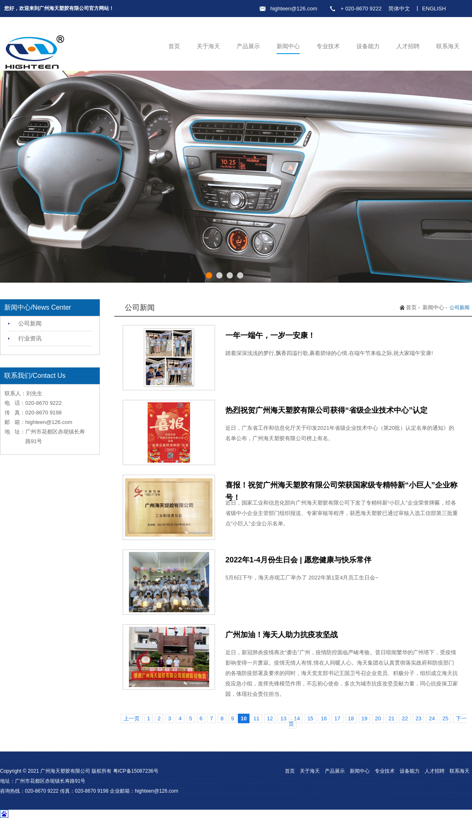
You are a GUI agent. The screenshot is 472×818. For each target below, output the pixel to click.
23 (418, 718)
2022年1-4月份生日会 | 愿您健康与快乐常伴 (298, 560)
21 (391, 718)
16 (324, 718)
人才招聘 (408, 46)
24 (432, 718)
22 (405, 718)
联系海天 (448, 46)
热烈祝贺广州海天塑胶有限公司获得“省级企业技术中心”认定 (326, 410)
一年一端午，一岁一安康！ (270, 335)
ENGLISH (434, 8)
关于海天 (208, 46)
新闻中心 (288, 46)
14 (297, 718)
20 (378, 718)
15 (310, 718)
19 (364, 718)
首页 (174, 46)
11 (256, 718)
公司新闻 (30, 323)
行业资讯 (30, 338)
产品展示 (248, 46)
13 (283, 718)
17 (337, 718)
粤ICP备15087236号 (135, 771)
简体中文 (399, 8)
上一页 (132, 718)
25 (445, 718)
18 (351, 718)
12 (270, 718)
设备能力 (368, 46)
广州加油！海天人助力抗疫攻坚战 (281, 635)
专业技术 (328, 46)
